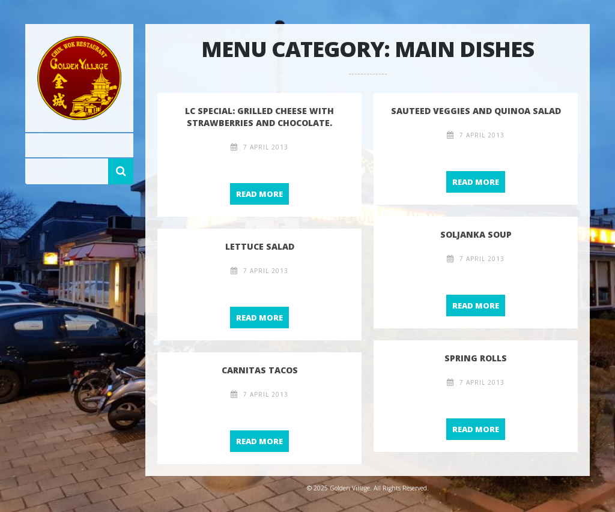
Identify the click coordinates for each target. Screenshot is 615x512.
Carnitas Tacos (260, 370)
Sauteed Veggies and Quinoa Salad (476, 110)
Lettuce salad (259, 246)
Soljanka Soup (476, 234)
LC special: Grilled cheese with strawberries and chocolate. (259, 116)
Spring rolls (475, 358)
